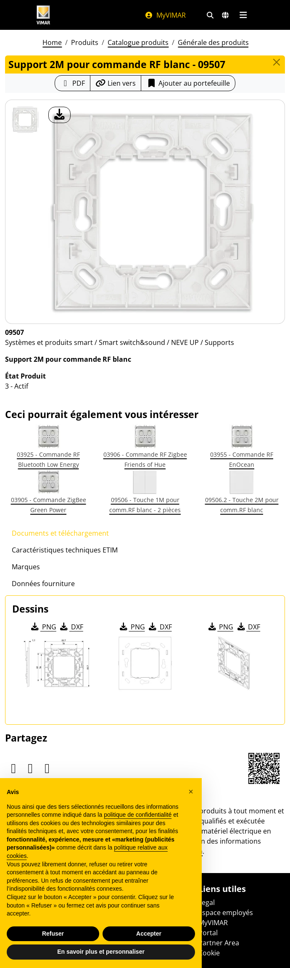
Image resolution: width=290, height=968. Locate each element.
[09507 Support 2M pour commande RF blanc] (25, 120)
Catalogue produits (138, 42)
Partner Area (218, 942)
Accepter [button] (148, 933)
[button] (191, 791)
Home (52, 42)
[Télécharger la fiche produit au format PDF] (72, 83)
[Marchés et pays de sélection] (225, 15)
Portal (208, 932)
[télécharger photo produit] (59, 115)
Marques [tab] (26, 566)
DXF (71, 626)
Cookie (209, 952)
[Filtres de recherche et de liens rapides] (210, 15)
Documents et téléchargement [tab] (60, 533)
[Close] (277, 62)
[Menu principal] (243, 15)
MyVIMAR (165, 15)
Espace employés (225, 912)
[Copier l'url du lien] (115, 83)
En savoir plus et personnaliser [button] (101, 951)
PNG (43, 626)
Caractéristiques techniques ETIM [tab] (65, 550)
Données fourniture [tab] (43, 583)
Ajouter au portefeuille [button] (188, 83)
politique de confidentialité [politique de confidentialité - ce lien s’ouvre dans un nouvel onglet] (137, 814)
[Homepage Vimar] (43, 14)
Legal (206, 902)
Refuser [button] (53, 933)
